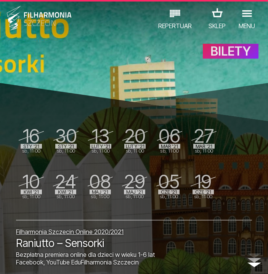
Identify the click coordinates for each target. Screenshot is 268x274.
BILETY (230, 56)
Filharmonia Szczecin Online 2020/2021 (70, 232)
